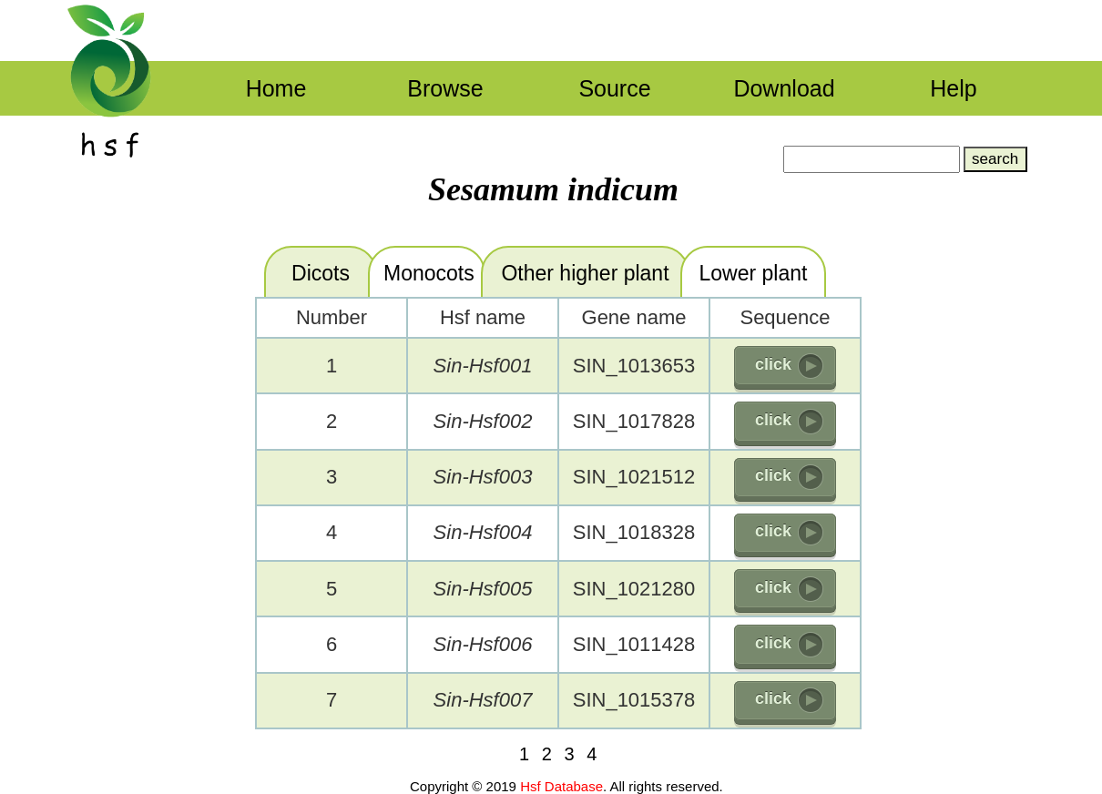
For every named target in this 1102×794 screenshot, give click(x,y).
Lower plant (753, 273)
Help (953, 88)
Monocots (428, 273)
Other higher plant (584, 273)
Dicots (320, 273)
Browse (445, 88)
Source (614, 88)
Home (276, 88)
